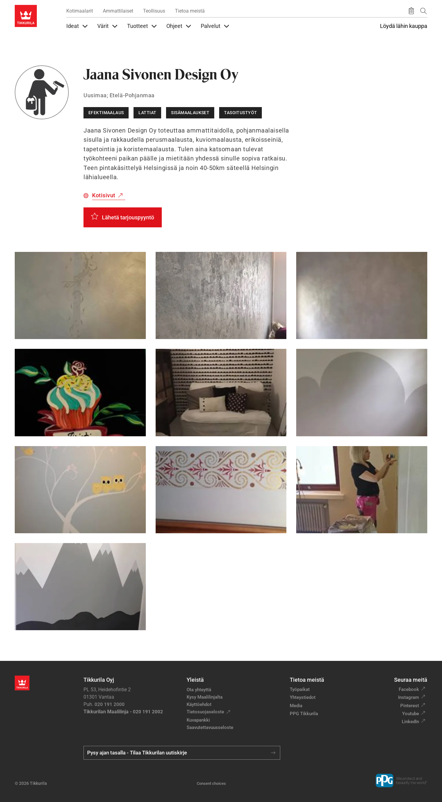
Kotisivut (103, 195)
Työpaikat (300, 689)
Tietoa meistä (190, 11)
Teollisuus (154, 11)
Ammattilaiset (118, 11)
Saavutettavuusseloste (210, 727)
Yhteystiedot (303, 697)
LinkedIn (410, 721)
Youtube (410, 713)
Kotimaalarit (79, 11)
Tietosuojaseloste (205, 712)
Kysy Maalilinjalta (205, 697)
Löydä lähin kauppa (403, 26)
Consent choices (211, 783)
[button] (80, 295)
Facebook (409, 689)
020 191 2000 (110, 704)
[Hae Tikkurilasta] (423, 11)
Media (296, 705)
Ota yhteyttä (199, 689)
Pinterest (409, 705)
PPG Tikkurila (304, 713)
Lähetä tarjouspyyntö (128, 217)
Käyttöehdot (199, 704)
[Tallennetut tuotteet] (411, 11)
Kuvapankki (198, 720)
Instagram (408, 697)
